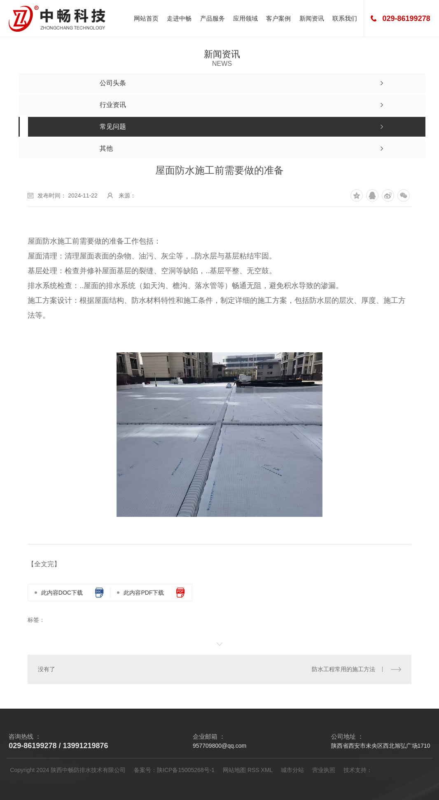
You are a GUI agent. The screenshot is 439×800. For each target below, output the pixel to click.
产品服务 (212, 18)
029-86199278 (406, 18)
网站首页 (146, 18)
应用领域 (245, 18)
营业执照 (323, 770)
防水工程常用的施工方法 (343, 669)
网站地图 (234, 770)
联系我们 (344, 18)
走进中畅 (179, 18)
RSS (253, 770)
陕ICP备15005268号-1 (186, 770)
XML (267, 770)
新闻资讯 (311, 18)
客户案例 (278, 18)
